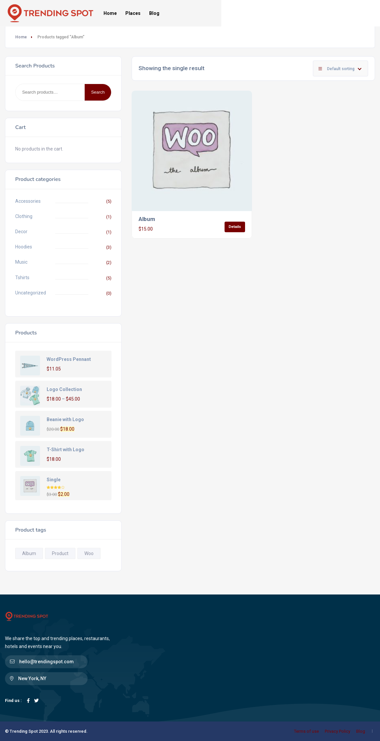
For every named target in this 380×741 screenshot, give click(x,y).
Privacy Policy (337, 731)
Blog (154, 13)
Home (110, 13)
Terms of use (306, 731)
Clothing (23, 216)
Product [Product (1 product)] (60, 553)
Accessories (28, 201)
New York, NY (32, 678)
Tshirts (22, 277)
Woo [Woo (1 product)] (89, 553)
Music (21, 262)
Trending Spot (24, 731)
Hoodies (23, 246)
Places (133, 13)
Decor (21, 231)
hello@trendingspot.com (46, 661)
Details (235, 226)
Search (98, 92)
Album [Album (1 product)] (29, 553)
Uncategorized (30, 292)
